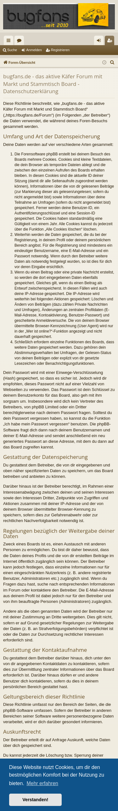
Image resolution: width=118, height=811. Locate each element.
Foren (20, 41)
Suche (12, 50)
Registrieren (60, 50)
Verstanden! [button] (35, 799)
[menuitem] (112, 62)
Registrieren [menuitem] (111, 41)
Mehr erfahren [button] (42, 783)
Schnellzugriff (9, 41)
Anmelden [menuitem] (100, 41)
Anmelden (34, 50)
